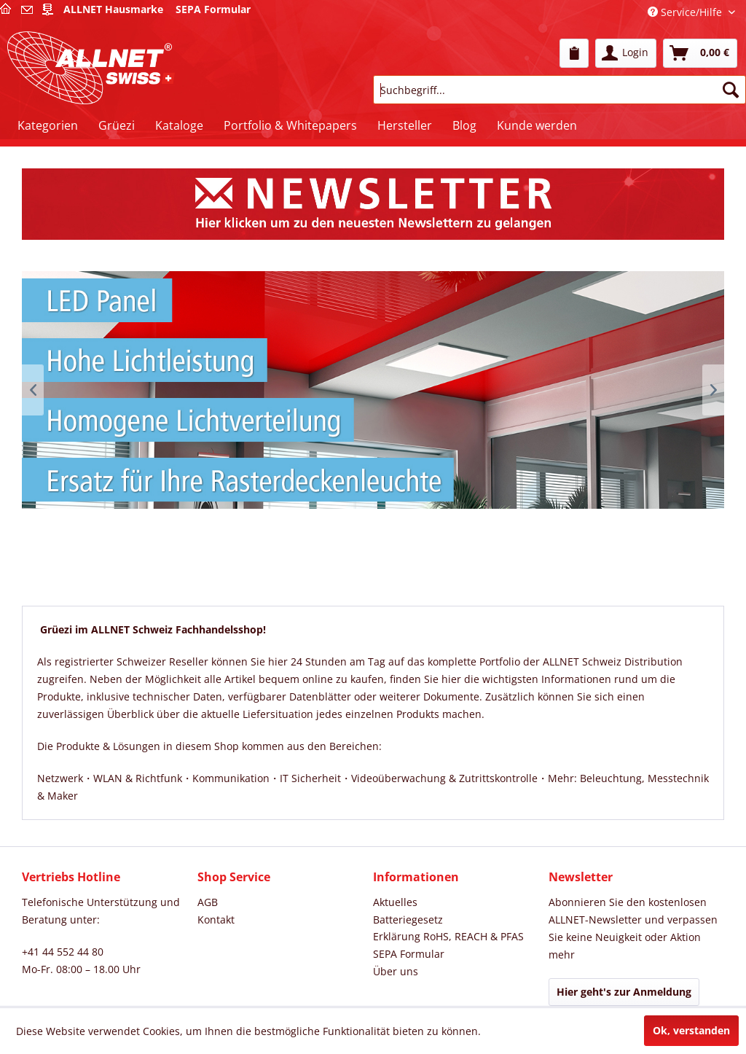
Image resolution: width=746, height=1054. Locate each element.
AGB (207, 902)
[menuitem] (574, 53)
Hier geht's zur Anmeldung (624, 992)
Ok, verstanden (691, 1030)
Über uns (395, 971)
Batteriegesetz (408, 919)
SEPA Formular (408, 954)
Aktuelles (395, 902)
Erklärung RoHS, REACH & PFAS (448, 936)
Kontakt (216, 919)
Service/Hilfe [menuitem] (686, 12)
